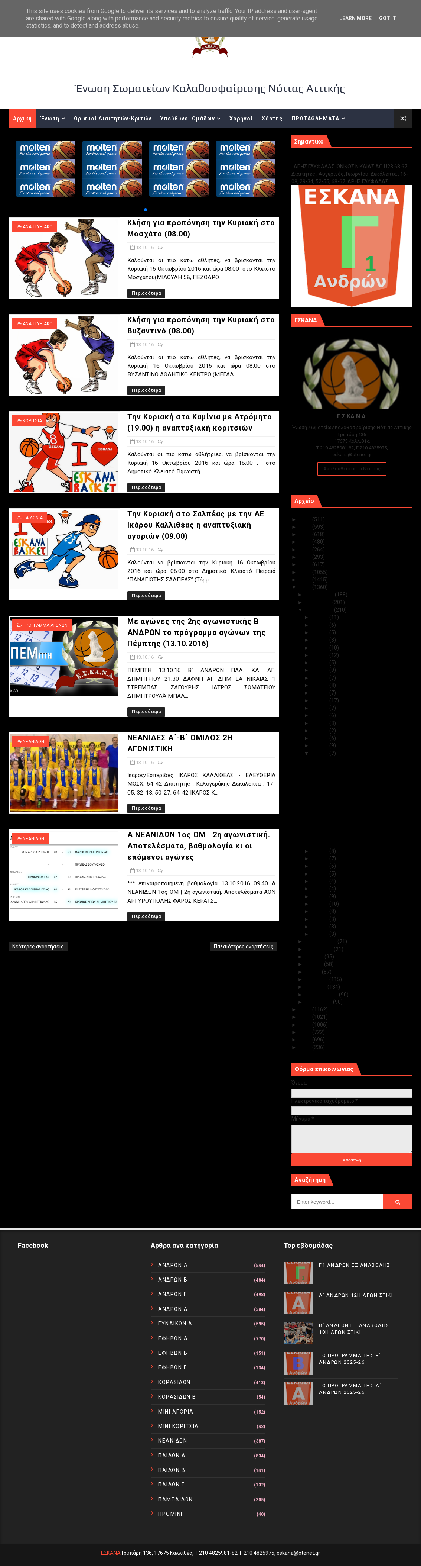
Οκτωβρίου (320, 610)
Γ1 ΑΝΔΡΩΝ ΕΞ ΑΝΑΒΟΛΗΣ (329, 158)
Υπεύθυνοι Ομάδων (187, 119)
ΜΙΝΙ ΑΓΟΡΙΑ (176, 1412)
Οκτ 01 (320, 934)
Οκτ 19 (320, 708)
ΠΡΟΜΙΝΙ (170, 1514)
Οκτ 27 (320, 648)
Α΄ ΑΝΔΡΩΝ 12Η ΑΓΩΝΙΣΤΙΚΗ (357, 1295)
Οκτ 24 (320, 670)
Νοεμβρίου (319, 602)
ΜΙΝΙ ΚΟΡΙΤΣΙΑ (178, 1426)
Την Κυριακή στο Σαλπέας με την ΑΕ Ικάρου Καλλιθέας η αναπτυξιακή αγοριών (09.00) (195, 525)
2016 (305, 587)
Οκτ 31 (320, 617)
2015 (305, 1009)
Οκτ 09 (320, 874)
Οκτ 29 (320, 632)
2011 (305, 1040)
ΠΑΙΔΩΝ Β (171, 1470)
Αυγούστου (320, 949)
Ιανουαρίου (319, 1002)
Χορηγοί (241, 119)
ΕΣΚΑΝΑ (111, 1553)
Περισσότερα (146, 293)
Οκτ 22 (320, 685)
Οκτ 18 (320, 715)
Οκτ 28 (320, 640)
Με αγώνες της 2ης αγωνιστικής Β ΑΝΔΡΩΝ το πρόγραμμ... (352, 819)
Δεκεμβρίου (320, 594)
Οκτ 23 (320, 678)
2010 (305, 1047)
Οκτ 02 (320, 926)
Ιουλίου (315, 957)
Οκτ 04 (320, 911)
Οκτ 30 (320, 625)
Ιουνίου (315, 964)
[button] (145, 209)
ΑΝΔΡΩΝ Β (172, 1280)
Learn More (355, 18)
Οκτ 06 (320, 896)
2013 (305, 1025)
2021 (305, 549)
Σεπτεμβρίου (321, 941)
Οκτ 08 (320, 881)
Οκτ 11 (320, 858)
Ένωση (50, 119)
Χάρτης (272, 119)
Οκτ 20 (320, 700)
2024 (305, 527)
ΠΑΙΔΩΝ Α (33, 518)
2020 (305, 557)
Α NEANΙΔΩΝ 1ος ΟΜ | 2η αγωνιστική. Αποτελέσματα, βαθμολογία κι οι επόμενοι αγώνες (198, 845)
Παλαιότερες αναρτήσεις (244, 947)
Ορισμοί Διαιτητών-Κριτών (112, 119)
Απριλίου (317, 979)
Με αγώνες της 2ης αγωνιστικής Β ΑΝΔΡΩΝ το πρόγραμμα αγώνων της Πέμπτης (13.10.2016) (196, 632)
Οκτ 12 (320, 851)
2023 (305, 534)
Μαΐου (314, 972)
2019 (305, 564)
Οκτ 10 (320, 866)
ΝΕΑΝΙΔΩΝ (33, 741)
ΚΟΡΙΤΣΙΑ (32, 420)
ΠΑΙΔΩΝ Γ (171, 1485)
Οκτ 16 (320, 731)
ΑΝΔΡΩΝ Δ (172, 1309)
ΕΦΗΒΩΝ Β (172, 1353)
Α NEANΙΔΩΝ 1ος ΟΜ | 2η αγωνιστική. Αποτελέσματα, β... (355, 840)
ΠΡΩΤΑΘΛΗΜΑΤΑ (315, 119)
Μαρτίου (316, 987)
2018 (305, 572)
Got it (387, 18)
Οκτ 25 (320, 663)
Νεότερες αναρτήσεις (38, 947)
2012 (305, 1032)
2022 (305, 542)
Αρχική (22, 119)
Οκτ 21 (320, 693)
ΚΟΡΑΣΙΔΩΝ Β (177, 1397)
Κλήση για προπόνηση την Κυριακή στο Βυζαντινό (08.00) (357, 777)
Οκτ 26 (320, 655)
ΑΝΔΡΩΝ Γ (172, 1294)
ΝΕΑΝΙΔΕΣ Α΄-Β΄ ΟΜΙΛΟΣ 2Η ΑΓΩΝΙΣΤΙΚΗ (357, 829)
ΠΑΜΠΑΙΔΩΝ (175, 1499)
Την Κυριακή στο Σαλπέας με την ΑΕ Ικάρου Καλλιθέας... (353, 805)
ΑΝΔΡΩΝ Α (173, 1265)
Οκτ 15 (320, 738)
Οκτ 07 (320, 889)
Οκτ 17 (320, 723)
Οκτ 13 (320, 753)
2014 (305, 1017)
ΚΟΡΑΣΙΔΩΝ (174, 1382)
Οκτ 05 (320, 904)
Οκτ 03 (320, 919)
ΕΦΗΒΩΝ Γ (172, 1367)
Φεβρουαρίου (322, 995)
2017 (305, 580)
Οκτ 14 (320, 745)
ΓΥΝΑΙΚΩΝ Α (175, 1324)
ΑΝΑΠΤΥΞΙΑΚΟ (38, 226)
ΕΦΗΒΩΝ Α (173, 1338)
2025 (305, 519)
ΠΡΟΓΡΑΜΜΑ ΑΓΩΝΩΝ (45, 625)
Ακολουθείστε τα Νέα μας (352, 468)
